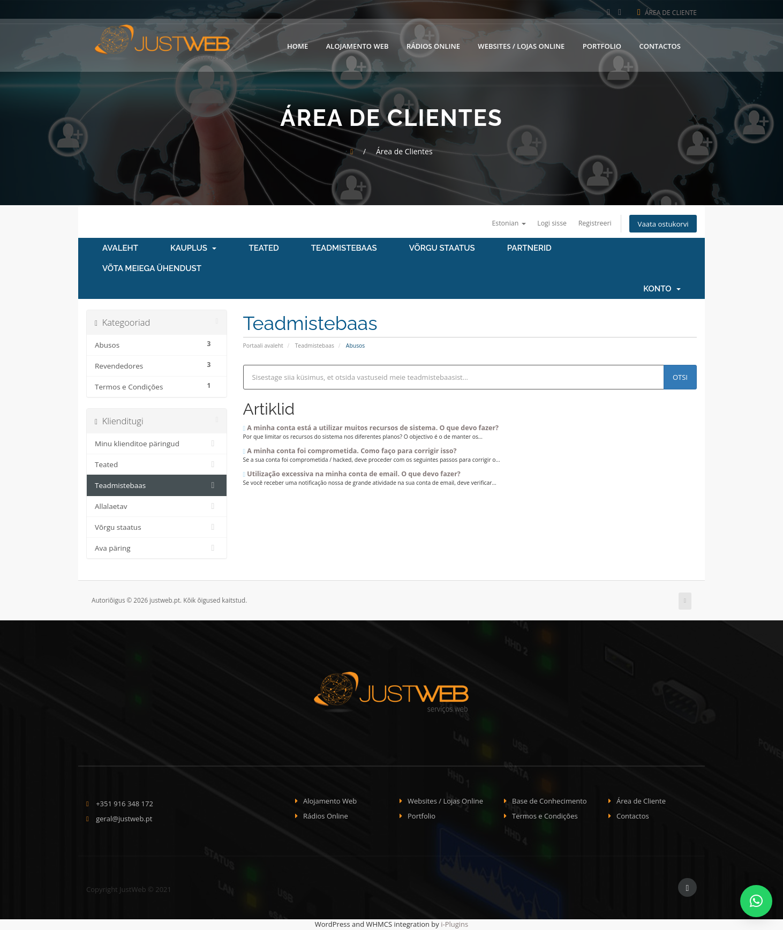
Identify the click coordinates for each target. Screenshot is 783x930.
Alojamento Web (357, 44)
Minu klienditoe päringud (157, 444)
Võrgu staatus (442, 249)
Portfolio (602, 44)
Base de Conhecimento (549, 801)
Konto (662, 290)
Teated (263, 249)
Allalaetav (157, 507)
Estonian (499, 223)
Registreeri (590, 223)
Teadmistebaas (344, 249)
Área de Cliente (667, 12)
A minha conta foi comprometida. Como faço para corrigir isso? (350, 451)
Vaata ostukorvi (661, 224)
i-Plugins (454, 924)
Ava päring (157, 549)
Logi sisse (544, 223)
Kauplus (193, 249)
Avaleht (120, 249)
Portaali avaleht (263, 346)
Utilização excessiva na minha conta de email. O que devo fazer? (352, 474)
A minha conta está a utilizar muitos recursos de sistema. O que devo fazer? (371, 428)
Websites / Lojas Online (521, 44)
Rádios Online (433, 44)
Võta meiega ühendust (151, 269)
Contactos (660, 44)
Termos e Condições (545, 817)
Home (297, 44)
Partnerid (529, 249)
